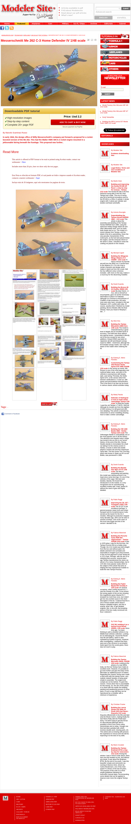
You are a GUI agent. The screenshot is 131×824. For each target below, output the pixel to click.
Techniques (18, 35)
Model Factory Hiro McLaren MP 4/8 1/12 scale (114, 106)
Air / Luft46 (20, 799)
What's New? (80, 815)
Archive (19, 809)
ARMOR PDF (50, 799)
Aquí (38, 178)
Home (18, 796)
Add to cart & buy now (72, 122)
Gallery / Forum (22, 812)
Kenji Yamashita (108, 117)
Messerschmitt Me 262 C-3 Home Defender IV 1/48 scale (67, 35)
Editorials (20, 814)
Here (24, 162)
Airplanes (26, 35)
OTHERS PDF (50, 809)
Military (19, 804)
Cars (18, 802)
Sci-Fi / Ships (20, 807)
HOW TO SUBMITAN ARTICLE (22, 817)
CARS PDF (49, 807)
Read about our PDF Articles (83, 811)
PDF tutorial (43, 35)
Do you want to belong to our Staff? (84, 802)
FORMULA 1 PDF (51, 796)
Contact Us (79, 818)
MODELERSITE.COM (7, 35)
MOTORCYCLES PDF (53, 804)
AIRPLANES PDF (51, 802)
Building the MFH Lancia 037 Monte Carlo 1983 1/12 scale (114, 122)
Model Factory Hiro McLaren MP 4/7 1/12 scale (114, 112)
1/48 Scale (34, 35)
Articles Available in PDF (85, 806)
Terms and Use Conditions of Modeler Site (84, 798)
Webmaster (79, 820)
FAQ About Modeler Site (84, 808)
